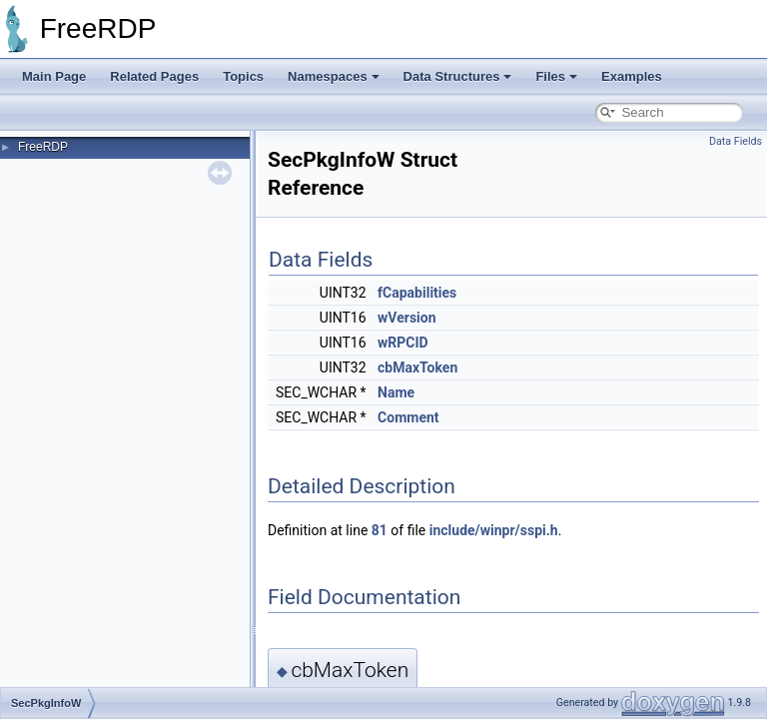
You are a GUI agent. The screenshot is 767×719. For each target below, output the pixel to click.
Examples (631, 76)
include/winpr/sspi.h (493, 530)
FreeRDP (43, 147)
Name (396, 392)
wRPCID (403, 343)
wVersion (406, 318)
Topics (243, 76)
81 (379, 530)
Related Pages (154, 76)
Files (556, 76)
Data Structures (457, 76)
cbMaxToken (417, 367)
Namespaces (334, 76)
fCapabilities (417, 293)
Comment (408, 417)
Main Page (54, 76)
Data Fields (735, 141)
